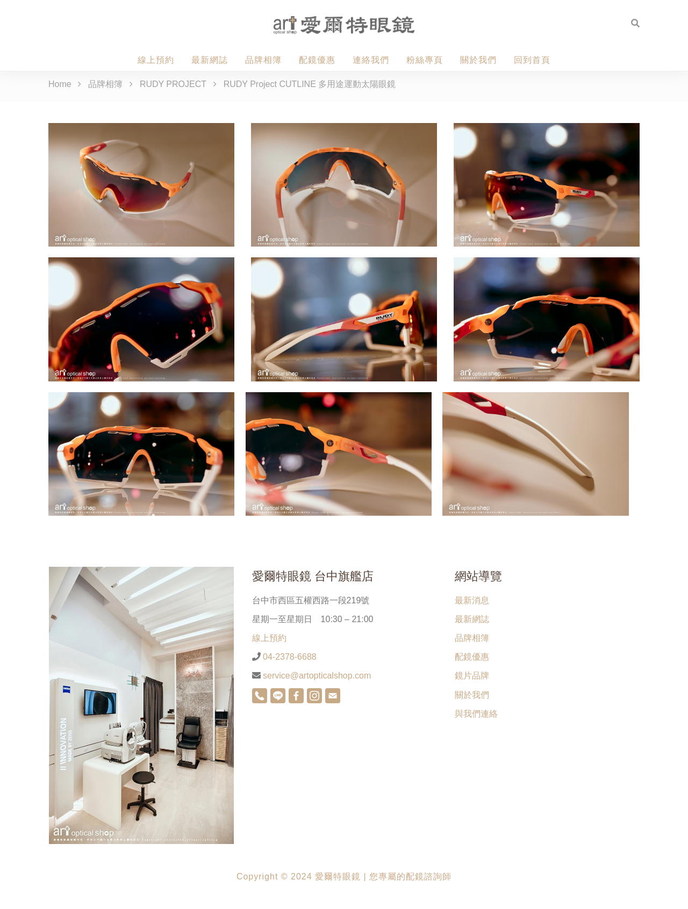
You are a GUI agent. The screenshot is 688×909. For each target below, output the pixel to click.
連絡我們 (371, 59)
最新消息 (472, 600)
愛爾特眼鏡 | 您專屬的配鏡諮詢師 (383, 876)
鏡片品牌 (472, 675)
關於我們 (478, 59)
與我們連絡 (476, 713)
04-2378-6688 (289, 656)
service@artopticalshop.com (316, 675)
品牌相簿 (263, 59)
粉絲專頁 (424, 59)
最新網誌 (209, 59)
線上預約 (156, 59)
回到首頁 (532, 59)
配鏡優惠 (317, 59)
